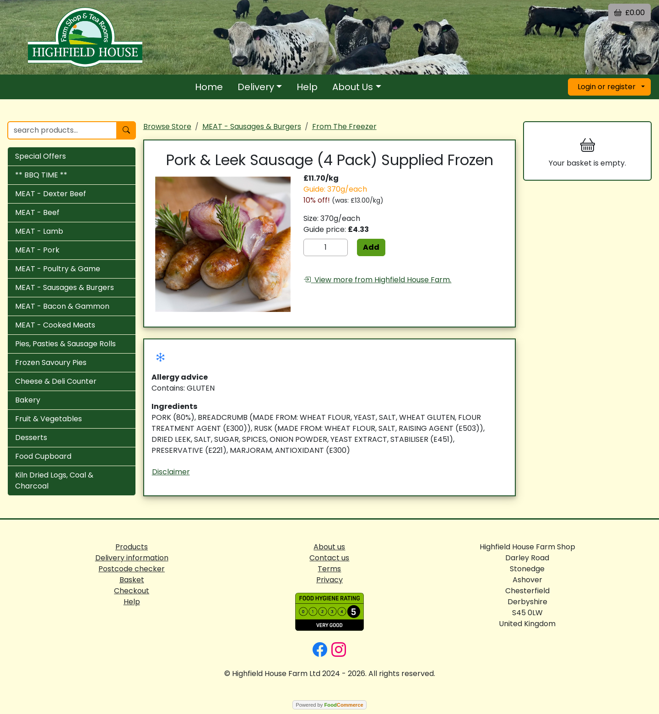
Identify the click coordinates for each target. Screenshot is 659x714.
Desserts (31, 437)
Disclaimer (171, 472)
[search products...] (62, 130)
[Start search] (126, 130)
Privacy (329, 579)
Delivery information (131, 558)
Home (209, 87)
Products (131, 547)
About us (329, 547)
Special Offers (40, 156)
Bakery (27, 400)
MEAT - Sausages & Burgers (64, 287)
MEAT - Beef (37, 212)
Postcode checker (131, 569)
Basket (131, 579)
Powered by (329, 705)
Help (307, 87)
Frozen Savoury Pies (50, 362)
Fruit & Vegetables (48, 418)
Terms (329, 569)
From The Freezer (344, 126)
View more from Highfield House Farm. (377, 279)
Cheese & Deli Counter (56, 381)
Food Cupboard (43, 456)
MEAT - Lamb (39, 231)
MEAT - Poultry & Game (57, 268)
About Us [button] (352, 87)
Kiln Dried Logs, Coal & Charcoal (54, 480)
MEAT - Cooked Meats (55, 325)
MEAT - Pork (37, 250)
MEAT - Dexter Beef (50, 193)
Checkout (131, 590)
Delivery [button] (256, 87)
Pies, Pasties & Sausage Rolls (65, 343)
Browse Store (167, 126)
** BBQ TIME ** (41, 175)
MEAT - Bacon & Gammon (62, 306)
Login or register (606, 86)
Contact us (329, 558)
